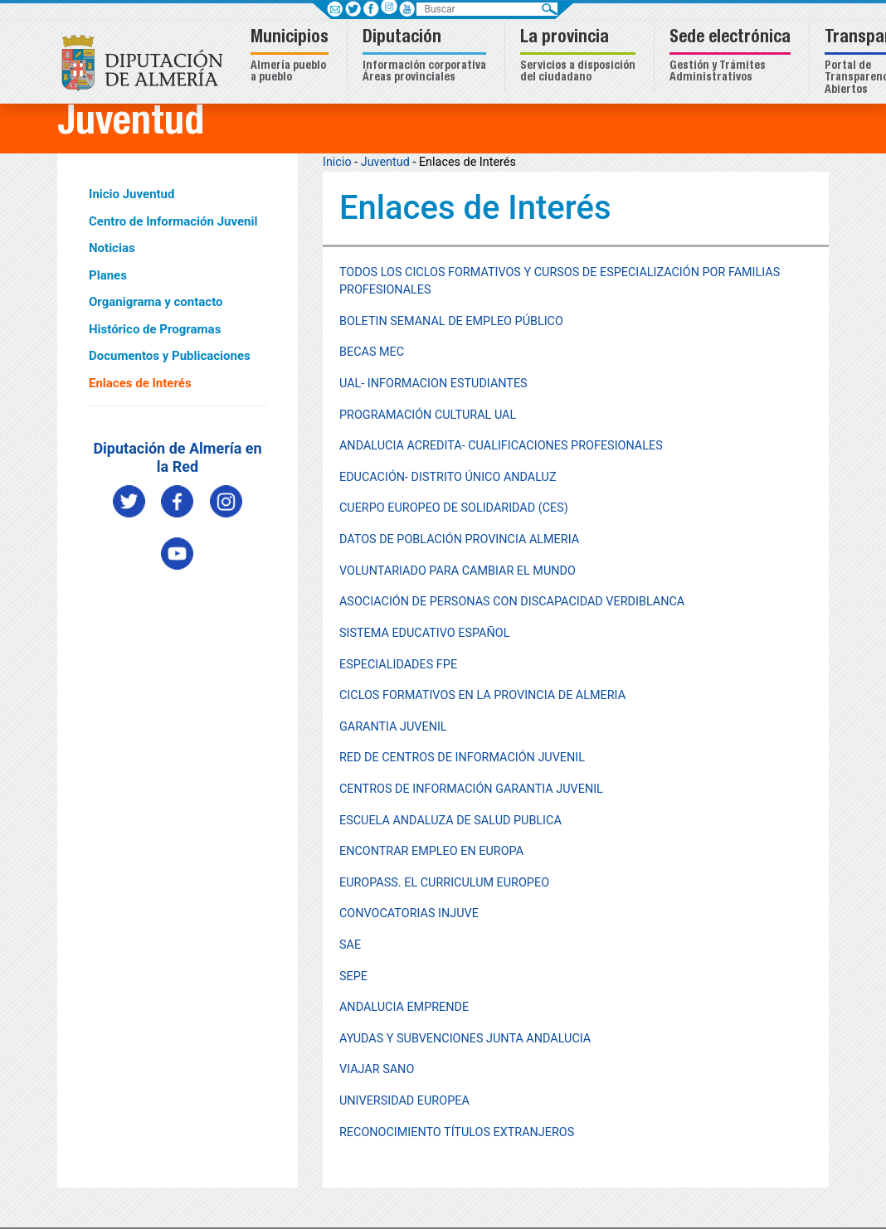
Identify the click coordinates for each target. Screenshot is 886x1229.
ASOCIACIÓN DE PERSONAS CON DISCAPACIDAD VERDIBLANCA (511, 602)
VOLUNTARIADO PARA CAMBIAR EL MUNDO (457, 571)
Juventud (385, 162)
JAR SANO (386, 1069)
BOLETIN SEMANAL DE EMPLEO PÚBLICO (451, 321)
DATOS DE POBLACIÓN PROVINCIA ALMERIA (459, 539)
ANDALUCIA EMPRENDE (404, 1007)
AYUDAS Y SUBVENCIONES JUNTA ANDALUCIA (465, 1039)
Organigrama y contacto (156, 301)
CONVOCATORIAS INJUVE (409, 913)
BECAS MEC (371, 352)
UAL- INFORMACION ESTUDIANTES (433, 383)
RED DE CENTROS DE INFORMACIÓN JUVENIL (462, 758)
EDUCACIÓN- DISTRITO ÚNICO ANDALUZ (448, 477)
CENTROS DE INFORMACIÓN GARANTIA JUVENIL (471, 789)
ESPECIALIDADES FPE (398, 665)
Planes (108, 275)
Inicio (337, 162)
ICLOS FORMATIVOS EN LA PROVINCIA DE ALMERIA (486, 695)
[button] (292, 57)
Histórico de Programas (155, 329)
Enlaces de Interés (140, 383)
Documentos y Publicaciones (170, 355)
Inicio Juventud (131, 194)
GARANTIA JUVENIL (393, 727)
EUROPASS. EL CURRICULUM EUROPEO (444, 883)
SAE (350, 945)
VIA (348, 1069)
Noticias (112, 247)
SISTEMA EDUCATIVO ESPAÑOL (424, 633)
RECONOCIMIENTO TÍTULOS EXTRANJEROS (456, 1132)
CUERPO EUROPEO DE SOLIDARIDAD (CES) (453, 508)
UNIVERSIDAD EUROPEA (404, 1101)
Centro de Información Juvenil (173, 221)
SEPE (353, 976)
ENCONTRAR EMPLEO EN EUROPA (431, 851)
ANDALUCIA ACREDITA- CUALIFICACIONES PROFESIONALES (501, 446)
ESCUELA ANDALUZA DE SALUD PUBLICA (450, 821)
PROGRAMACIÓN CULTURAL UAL (427, 415)
